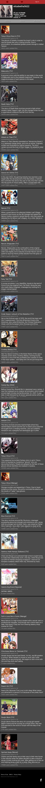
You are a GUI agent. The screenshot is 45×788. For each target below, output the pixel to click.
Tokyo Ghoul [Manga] (9, 483)
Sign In (37, 1)
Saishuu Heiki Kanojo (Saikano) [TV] (15, 552)
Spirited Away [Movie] (9, 752)
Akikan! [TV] (6, 420)
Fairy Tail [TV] (6, 279)
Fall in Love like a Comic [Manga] (13, 616)
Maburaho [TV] (7, 71)
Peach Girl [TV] (7, 686)
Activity (8, 21)
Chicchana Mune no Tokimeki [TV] (14, 651)
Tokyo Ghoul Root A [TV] (10, 36)
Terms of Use (4, 774)
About (22, 21)
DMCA (11, 774)
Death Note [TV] (7, 104)
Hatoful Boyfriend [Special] (11, 587)
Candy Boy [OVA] (7, 385)
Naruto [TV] (5, 208)
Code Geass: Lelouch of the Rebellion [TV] (17, 314)
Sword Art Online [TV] (9, 173)
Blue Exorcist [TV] (8, 516)
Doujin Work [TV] (7, 717)
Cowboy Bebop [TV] (9, 349)
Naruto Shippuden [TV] (10, 244)
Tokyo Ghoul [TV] (7, 456)
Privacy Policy (17, 774)
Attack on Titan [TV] (9, 137)
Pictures (37, 21)
